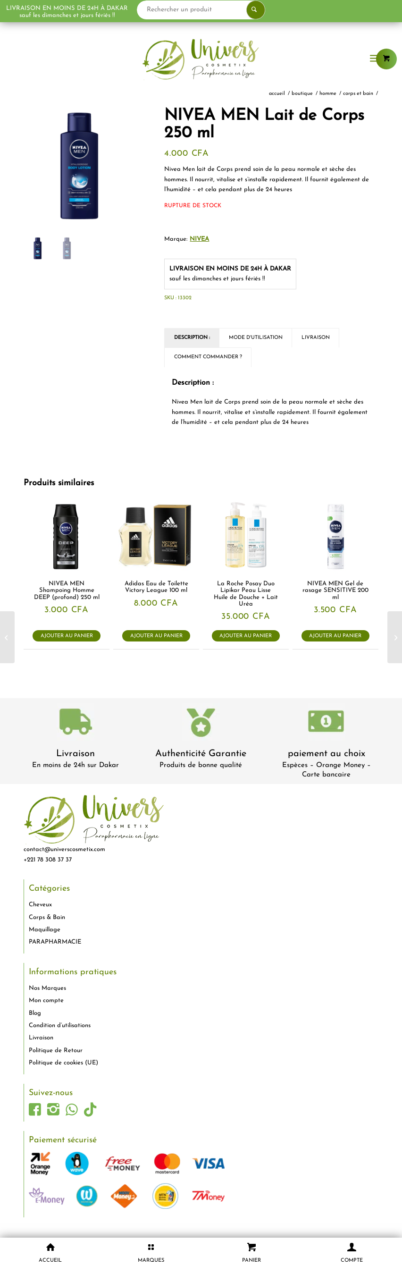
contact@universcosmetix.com (64, 849)
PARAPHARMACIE (55, 942)
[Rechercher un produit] (231, 9)
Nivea (199, 239)
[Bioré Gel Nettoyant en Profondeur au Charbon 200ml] (394, 637)
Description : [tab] (192, 337)
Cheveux (40, 905)
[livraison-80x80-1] (75, 723)
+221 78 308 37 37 (48, 860)
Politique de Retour (56, 1050)
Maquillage (44, 930)
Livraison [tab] (316, 337)
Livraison (75, 754)
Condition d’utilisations (60, 1025)
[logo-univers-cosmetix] (201, 59)
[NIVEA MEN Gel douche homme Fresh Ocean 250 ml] (7, 637)
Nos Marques (47, 988)
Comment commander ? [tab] (208, 357)
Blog (35, 1013)
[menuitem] (375, 59)
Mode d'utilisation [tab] (256, 337)
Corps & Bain (47, 917)
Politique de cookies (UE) (63, 1063)
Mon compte (46, 1000)
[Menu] (375, 59)
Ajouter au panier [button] (67, 636)
